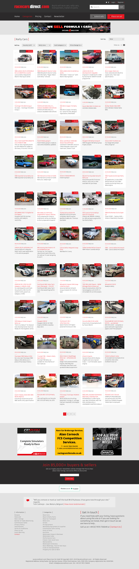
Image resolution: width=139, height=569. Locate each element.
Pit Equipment (48, 525)
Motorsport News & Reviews (53, 534)
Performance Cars (49, 538)
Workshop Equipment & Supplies (54, 526)
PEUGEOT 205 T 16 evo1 (112, 395)
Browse (17, 515)
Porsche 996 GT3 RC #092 (90, 321)
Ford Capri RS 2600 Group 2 (23, 106)
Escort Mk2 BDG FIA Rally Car (91, 106)
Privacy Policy (19, 525)
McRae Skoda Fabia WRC (112, 106)
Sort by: (103, 39)
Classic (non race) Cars (51, 540)
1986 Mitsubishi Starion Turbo (46, 71)
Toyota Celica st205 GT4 (67, 213)
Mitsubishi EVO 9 (110, 284)
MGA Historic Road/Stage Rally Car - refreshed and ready (68, 358)
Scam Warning (19, 532)
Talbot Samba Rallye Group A (91, 247)
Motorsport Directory (50, 544)
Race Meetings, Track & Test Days (54, 546)
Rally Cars (46, 521)
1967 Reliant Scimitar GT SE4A (46, 176)
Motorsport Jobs (48, 536)
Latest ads (98, 16)
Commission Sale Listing (51, 528)
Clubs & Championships (51, 548)
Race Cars (46, 515)
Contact (47, 16)
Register (121, 2)
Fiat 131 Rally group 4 (43, 141)
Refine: (16, 45)
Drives (45, 523)
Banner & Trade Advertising (23, 521)
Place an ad (116, 16)
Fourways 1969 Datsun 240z (23, 356)
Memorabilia (47, 542)
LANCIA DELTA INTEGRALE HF (24, 247)
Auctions (46, 532)
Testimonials (19, 526)
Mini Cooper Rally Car (112, 71)
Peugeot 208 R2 (42, 321)
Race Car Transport (49, 519)
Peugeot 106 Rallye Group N (91, 141)
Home (17, 16)
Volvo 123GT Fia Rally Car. (113, 141)
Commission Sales (20, 523)
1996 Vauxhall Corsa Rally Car (24, 176)
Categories (27, 16)
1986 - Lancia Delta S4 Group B (114, 248)
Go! (121, 7)
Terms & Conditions (21, 528)
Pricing (38, 16)
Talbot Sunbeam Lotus (112, 356)
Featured (17, 517)
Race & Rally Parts (49, 517)
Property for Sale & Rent (51, 549)
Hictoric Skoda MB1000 (67, 176)
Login (113, 2)
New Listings (18, 519)
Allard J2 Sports (87, 356)
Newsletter (59, 16)
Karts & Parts (47, 530)
